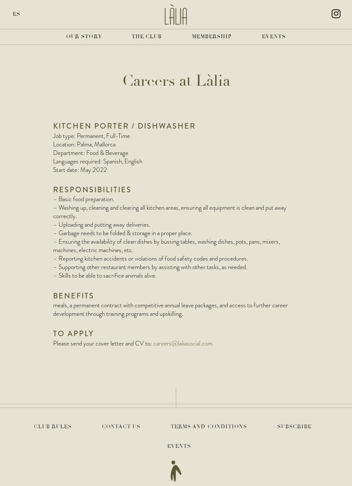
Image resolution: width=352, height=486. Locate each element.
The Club (147, 37)
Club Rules (53, 427)
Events (274, 37)
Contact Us (121, 427)
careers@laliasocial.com (182, 343)
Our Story (84, 37)
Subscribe (294, 427)
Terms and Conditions (209, 427)
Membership (212, 37)
